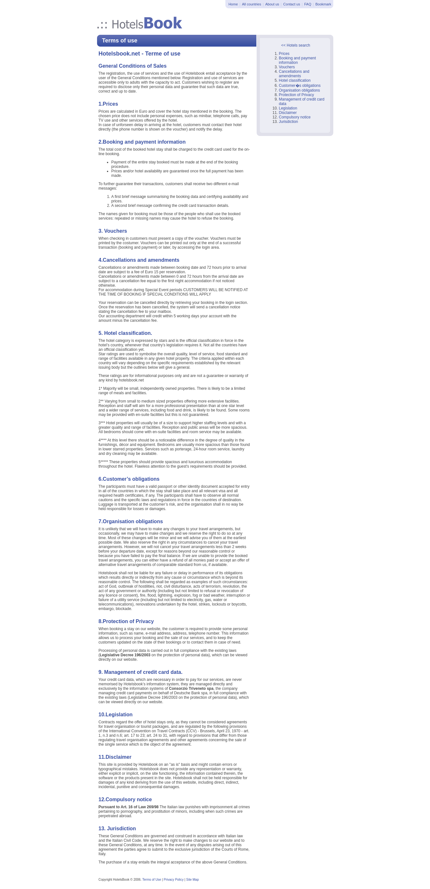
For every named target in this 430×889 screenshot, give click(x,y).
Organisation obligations (299, 90)
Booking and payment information (297, 60)
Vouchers (287, 67)
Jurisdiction (288, 121)
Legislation (288, 108)
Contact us (291, 4)
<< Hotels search (295, 45)
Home (233, 4)
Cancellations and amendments (294, 73)
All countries (251, 4)
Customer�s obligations (300, 85)
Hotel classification (295, 80)
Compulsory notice (295, 117)
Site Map (192, 879)
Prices (284, 53)
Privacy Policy (174, 879)
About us (272, 4)
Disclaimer (288, 112)
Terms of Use (151, 879)
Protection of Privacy (296, 95)
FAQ (307, 4)
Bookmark (323, 4)
